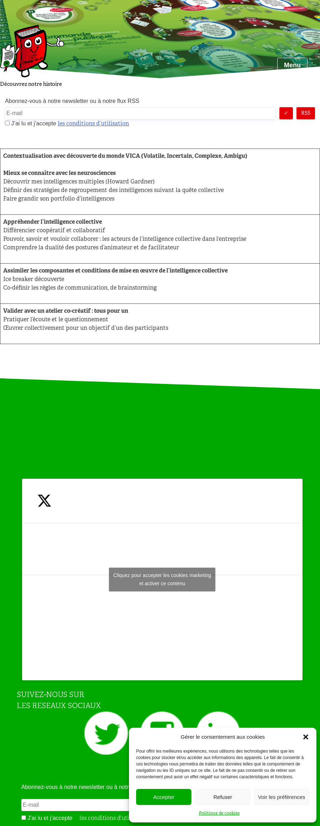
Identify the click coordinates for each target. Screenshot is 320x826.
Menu (292, 65)
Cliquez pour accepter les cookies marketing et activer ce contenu (162, 579)
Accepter (163, 797)
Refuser (222, 797)
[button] (305, 737)
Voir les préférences (281, 797)
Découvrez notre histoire (31, 84)
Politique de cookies (219, 813)
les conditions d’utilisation (93, 123)
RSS (305, 113)
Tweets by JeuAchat (162, 579)
